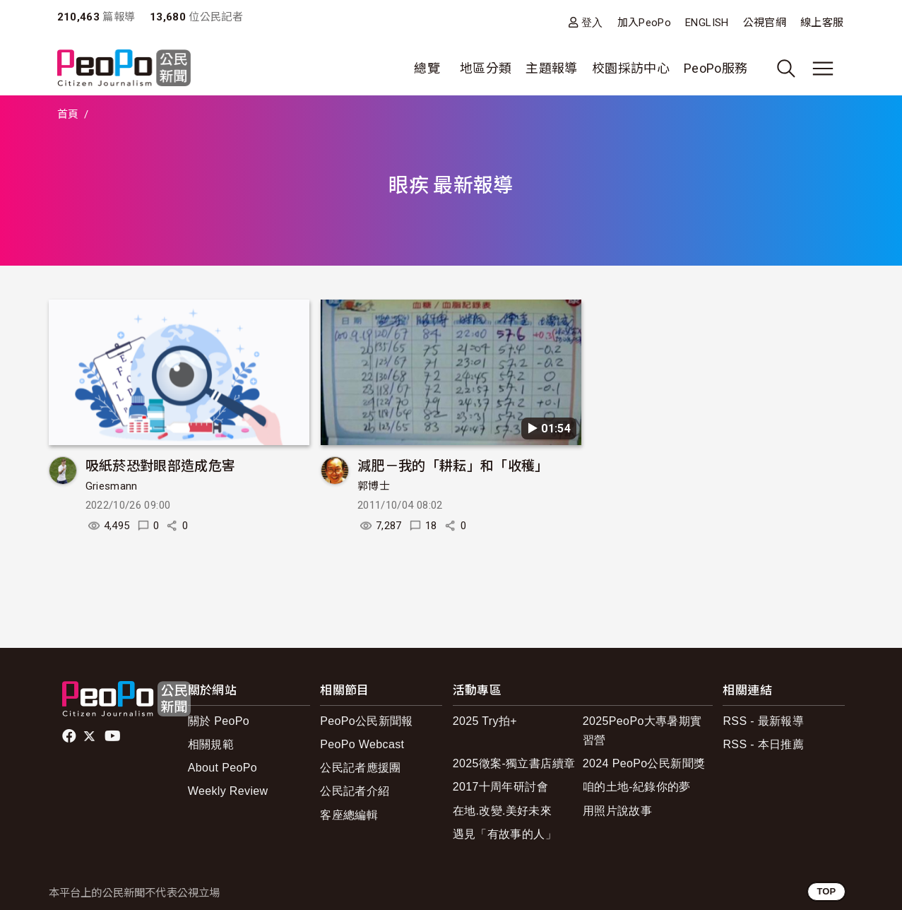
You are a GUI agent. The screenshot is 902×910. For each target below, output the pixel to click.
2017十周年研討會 (500, 787)
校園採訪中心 (631, 68)
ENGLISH (707, 22)
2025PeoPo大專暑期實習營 (642, 730)
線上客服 (821, 22)
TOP (826, 891)
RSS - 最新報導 (763, 721)
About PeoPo (222, 768)
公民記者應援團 (360, 768)
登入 (592, 22)
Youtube (114, 736)
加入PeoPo (644, 22)
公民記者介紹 (354, 791)
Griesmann (111, 486)
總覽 (427, 68)
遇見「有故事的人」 (505, 834)
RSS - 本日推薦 (763, 744)
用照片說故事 (617, 811)
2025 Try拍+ (485, 721)
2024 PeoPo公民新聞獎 (644, 763)
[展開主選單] (823, 68)
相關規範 (211, 744)
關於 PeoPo (218, 721)
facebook (70, 736)
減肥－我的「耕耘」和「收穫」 (453, 464)
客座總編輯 (349, 815)
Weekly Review (228, 791)
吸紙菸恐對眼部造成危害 (160, 464)
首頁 (68, 114)
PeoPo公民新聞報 (366, 721)
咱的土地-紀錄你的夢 (637, 787)
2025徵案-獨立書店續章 (514, 763)
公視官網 (764, 22)
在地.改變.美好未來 (502, 811)
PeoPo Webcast (362, 744)
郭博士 (373, 486)
